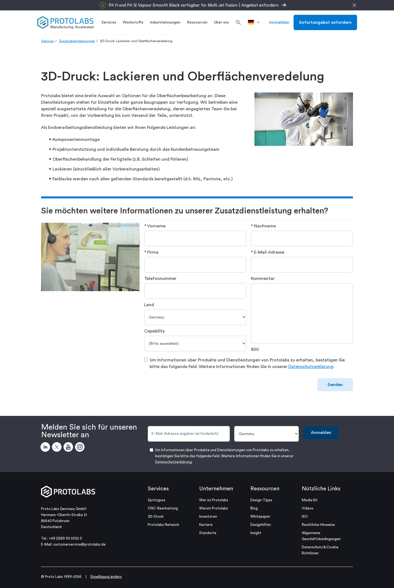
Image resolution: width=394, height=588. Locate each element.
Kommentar (263, 278)
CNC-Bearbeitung (163, 508)
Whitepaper (260, 516)
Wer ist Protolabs (213, 500)
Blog (254, 508)
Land (149, 305)
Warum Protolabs (213, 508)
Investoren (208, 516)
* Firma (151, 252)
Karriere (206, 524)
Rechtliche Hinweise (318, 524)
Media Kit (310, 500)
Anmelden (279, 22)
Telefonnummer (160, 278)
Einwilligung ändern (106, 576)
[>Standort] (255, 22)
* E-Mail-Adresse (267, 252)
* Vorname (155, 226)
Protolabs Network (163, 524)
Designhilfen (260, 524)
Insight (255, 533)
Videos (307, 508)
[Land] (195, 317)
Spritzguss (156, 500)
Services (47, 41)
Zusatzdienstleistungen (77, 41)
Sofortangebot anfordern (325, 22)
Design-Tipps (261, 500)
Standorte (207, 533)
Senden (335, 385)
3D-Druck (156, 516)
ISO (305, 516)
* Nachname (263, 226)
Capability (154, 331)
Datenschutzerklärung (310, 366)
